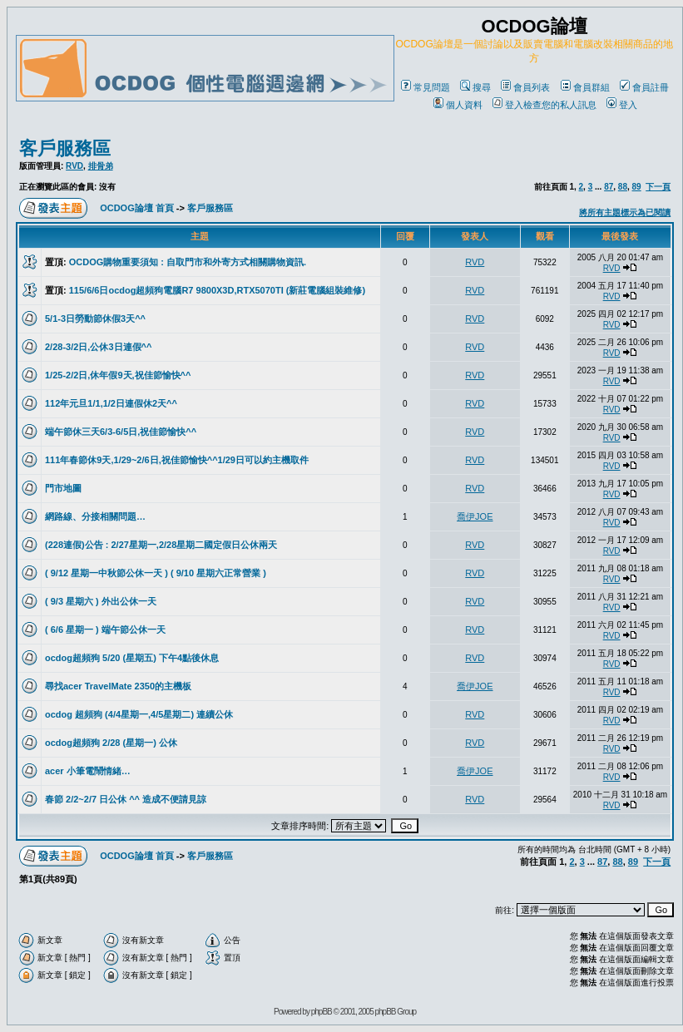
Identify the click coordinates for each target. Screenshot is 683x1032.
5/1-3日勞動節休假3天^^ (95, 318)
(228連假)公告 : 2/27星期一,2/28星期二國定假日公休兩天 (161, 545)
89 (636, 186)
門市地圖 (63, 488)
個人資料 (458, 105)
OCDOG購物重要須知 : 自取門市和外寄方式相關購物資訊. (187, 262)
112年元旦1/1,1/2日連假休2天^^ (111, 403)
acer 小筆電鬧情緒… (88, 771)
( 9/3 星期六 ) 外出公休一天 (100, 601)
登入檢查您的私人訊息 (544, 105)
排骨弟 (100, 165)
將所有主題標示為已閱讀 (625, 212)
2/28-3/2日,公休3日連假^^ (98, 347)
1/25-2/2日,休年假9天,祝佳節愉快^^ (118, 375)
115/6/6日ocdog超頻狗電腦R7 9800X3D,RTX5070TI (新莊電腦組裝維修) (217, 290)
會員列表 (525, 87)
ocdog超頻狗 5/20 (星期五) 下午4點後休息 (132, 658)
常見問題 (425, 87)
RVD (74, 165)
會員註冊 (644, 87)
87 (608, 186)
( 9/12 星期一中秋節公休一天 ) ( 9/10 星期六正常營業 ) (155, 573)
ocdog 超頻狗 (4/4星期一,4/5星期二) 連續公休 (139, 714)
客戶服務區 (65, 148)
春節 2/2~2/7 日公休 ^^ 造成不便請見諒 (125, 799)
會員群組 (585, 87)
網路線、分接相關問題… (95, 516)
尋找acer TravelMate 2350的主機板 (118, 686)
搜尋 (475, 87)
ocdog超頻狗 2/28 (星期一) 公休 (111, 743)
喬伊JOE (474, 516)
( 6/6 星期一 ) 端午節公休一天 (105, 630)
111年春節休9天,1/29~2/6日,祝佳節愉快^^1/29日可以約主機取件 (177, 460)
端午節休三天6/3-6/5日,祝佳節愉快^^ (120, 432)
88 (622, 186)
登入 (621, 105)
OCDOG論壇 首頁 (137, 208)
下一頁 (658, 186)
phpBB (321, 1011)
